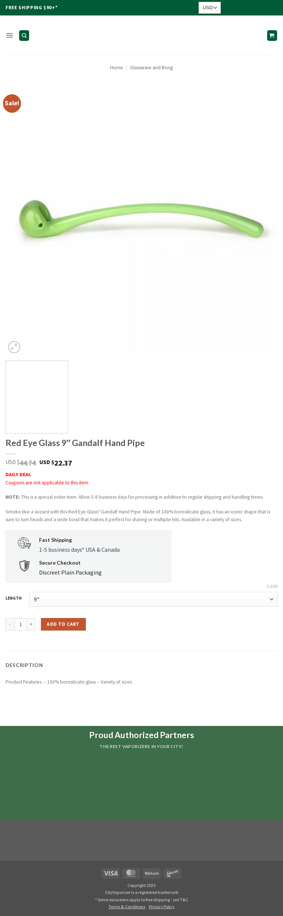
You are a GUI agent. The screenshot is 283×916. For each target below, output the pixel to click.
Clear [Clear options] (271, 586)
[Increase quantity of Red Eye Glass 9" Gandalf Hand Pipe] (31, 624)
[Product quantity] (20, 624)
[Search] (24, 35)
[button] (9, 35)
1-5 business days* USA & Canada (79, 549)
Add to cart (63, 624)
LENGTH (14, 598)
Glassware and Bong (151, 67)
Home (116, 67)
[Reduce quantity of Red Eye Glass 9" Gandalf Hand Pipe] (10, 624)
